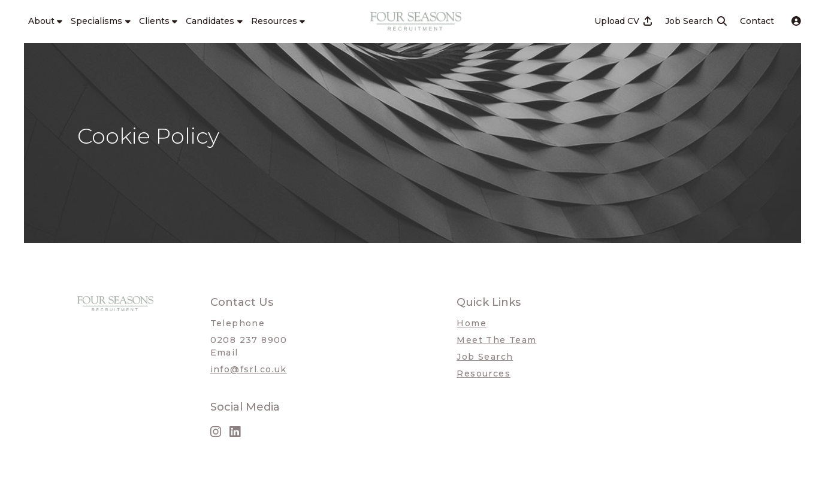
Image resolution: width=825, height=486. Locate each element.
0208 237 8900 (249, 340)
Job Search (485, 356)
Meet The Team (496, 340)
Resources (483, 373)
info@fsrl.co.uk (248, 369)
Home (471, 323)
